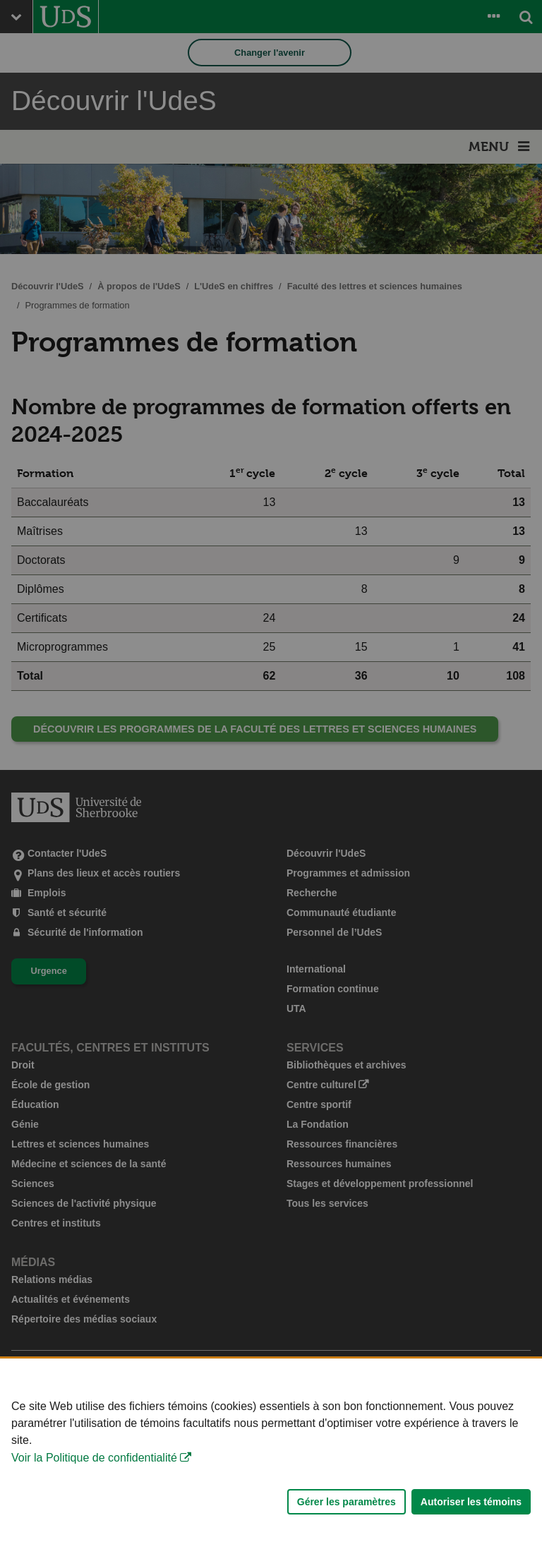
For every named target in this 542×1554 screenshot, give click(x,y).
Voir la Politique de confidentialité (94, 1460)
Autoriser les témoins (471, 1504)
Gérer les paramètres (346, 1504)
